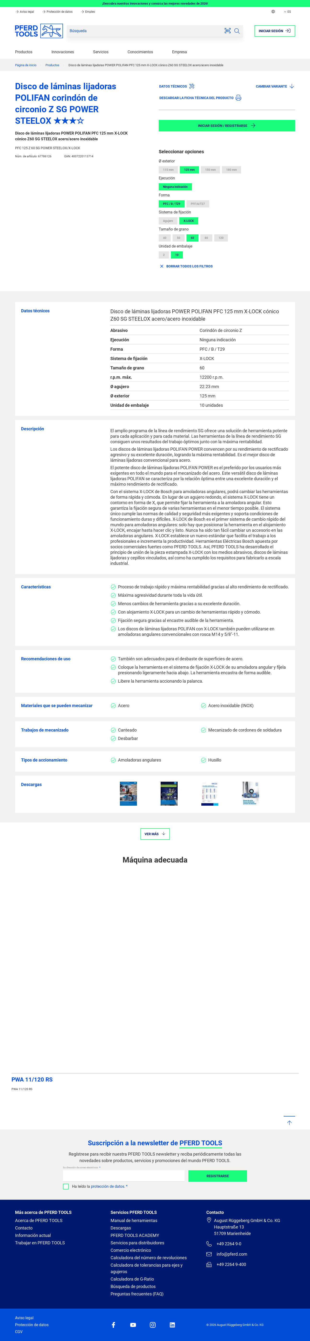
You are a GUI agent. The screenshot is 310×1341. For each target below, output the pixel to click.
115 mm (168, 169)
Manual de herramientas (134, 1220)
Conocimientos (140, 52)
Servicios (100, 52)
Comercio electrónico (131, 1250)
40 (164, 238)
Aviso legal (25, 11)
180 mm (231, 169)
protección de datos (107, 1186)
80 (206, 238)
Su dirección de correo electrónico (81, 1167)
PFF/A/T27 (198, 204)
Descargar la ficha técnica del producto (200, 97)
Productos (23, 52)
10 (177, 255)
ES (287, 12)
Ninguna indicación (175, 187)
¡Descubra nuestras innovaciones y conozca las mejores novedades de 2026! (155, 3)
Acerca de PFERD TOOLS (38, 1220)
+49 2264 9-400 (226, 1264)
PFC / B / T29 (171, 204)
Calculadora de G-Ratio (132, 1279)
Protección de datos (57, 11)
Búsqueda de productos (133, 1286)
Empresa (179, 52)
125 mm (189, 169)
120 (221, 238)
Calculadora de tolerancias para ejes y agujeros (147, 1268)
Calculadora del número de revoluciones (149, 1257)
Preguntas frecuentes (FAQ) (137, 1293)
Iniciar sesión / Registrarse (227, 125)
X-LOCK (189, 221)
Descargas (121, 1227)
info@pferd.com (226, 1254)
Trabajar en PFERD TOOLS (40, 1242)
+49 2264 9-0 (223, 1243)
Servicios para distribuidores (137, 1242)
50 (178, 238)
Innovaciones (62, 52)
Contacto (24, 1227)
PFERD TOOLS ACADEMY (135, 1235)
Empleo (87, 11)
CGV (19, 1331)
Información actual (33, 1235)
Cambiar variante (275, 86)
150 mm (210, 169)
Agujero (168, 221)
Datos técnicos (177, 86)
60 (192, 238)
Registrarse (218, 1176)
